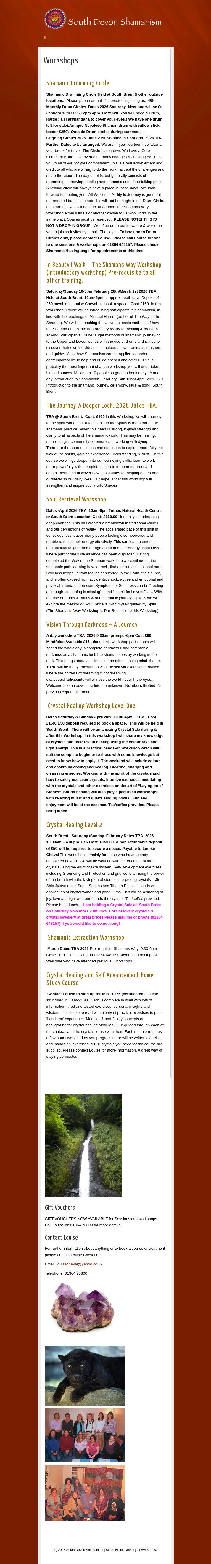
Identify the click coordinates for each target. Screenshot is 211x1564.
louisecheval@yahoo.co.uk (79, 1264)
